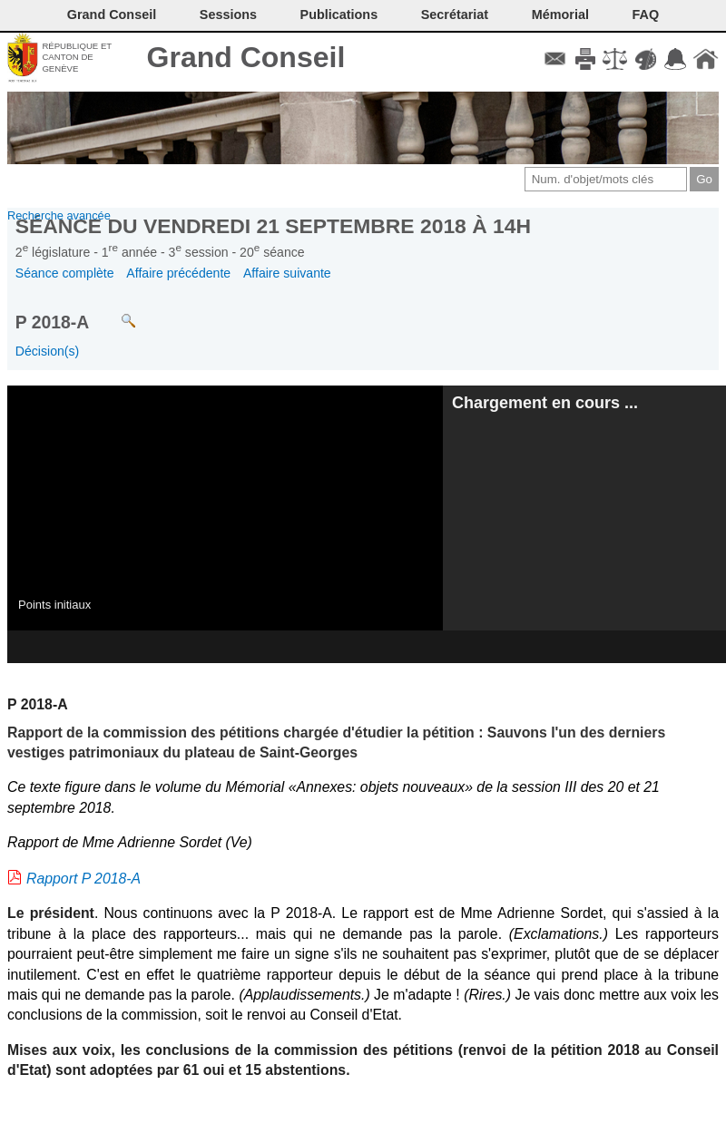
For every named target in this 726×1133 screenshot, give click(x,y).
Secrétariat (454, 14)
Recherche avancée (59, 215)
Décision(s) (47, 351)
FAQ (646, 14)
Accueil (705, 59)
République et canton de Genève (77, 57)
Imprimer (585, 59)
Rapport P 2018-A (83, 878)
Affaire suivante (287, 273)
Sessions (228, 14)
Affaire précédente (178, 273)
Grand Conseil (246, 57)
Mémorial (560, 14)
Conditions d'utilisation (615, 59)
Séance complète (64, 273)
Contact (555, 59)
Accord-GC (675, 59)
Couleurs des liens (646, 59)
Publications (339, 14)
